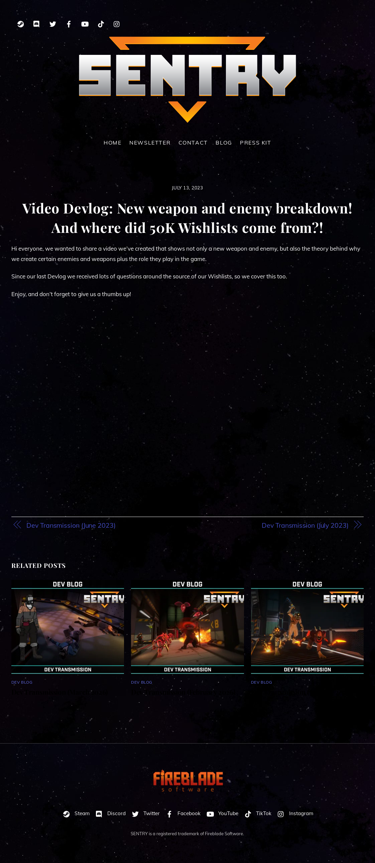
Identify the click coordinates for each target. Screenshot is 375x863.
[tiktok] (101, 22)
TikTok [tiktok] (256, 813)
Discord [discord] (109, 813)
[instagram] (117, 22)
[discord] (36, 22)
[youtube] (85, 22)
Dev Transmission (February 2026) (183, 691)
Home (112, 142)
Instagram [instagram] (293, 813)
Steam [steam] (75, 813)
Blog (224, 142)
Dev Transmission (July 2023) (305, 525)
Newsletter (149, 142)
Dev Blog (22, 682)
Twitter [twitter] (144, 813)
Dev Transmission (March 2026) (59, 691)
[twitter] (52, 22)
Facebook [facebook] (182, 813)
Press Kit (255, 142)
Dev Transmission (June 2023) (70, 525)
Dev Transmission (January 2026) (301, 691)
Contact (193, 142)
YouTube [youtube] (221, 813)
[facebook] (69, 22)
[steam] (20, 22)
